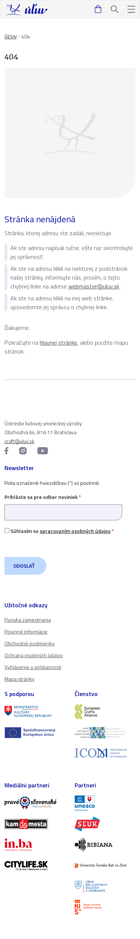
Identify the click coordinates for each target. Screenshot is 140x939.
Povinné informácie (26, 631)
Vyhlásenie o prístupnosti (32, 667)
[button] (131, 9)
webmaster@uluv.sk (93, 286)
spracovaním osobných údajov (75, 531)
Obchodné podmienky (29, 643)
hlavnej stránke (58, 342)
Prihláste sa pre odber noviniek (63, 504)
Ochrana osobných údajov (33, 655)
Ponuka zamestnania (27, 620)
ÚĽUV (10, 36)
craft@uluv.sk (19, 441)
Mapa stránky (19, 679)
